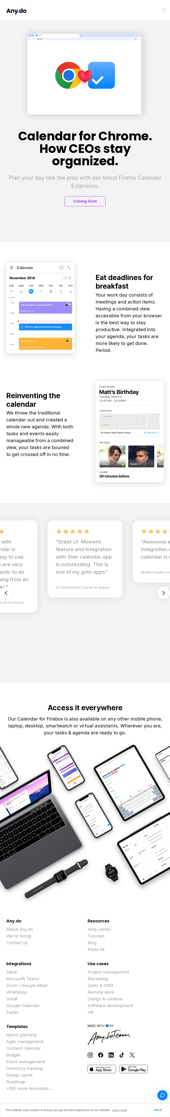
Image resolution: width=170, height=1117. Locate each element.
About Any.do (19, 929)
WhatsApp (16, 992)
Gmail (11, 998)
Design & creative (105, 998)
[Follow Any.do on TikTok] (121, 1054)
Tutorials (96, 936)
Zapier (12, 1012)
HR (91, 1012)
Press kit (96, 949)
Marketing (98, 978)
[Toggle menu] (164, 9)
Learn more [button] (119, 1110)
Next (163, 593)
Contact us (17, 942)
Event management (25, 1061)
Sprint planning (21, 1034)
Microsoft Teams (22, 978)
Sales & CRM (100, 985)
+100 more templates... (29, 1088)
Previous (6, 593)
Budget (13, 1055)
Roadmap (15, 1081)
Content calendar (23, 1048)
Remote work (101, 992)
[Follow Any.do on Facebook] (100, 1054)
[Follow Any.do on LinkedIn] (111, 1054)
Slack (11, 972)
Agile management (24, 1041)
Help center (99, 929)
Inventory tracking (24, 1068)
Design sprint (19, 1075)
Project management (108, 972)
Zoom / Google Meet (27, 985)
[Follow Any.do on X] (132, 1054)
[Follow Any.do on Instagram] (90, 1054)
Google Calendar (23, 1005)
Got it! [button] (158, 1110)
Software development (110, 1005)
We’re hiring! (19, 936)
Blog (92, 942)
